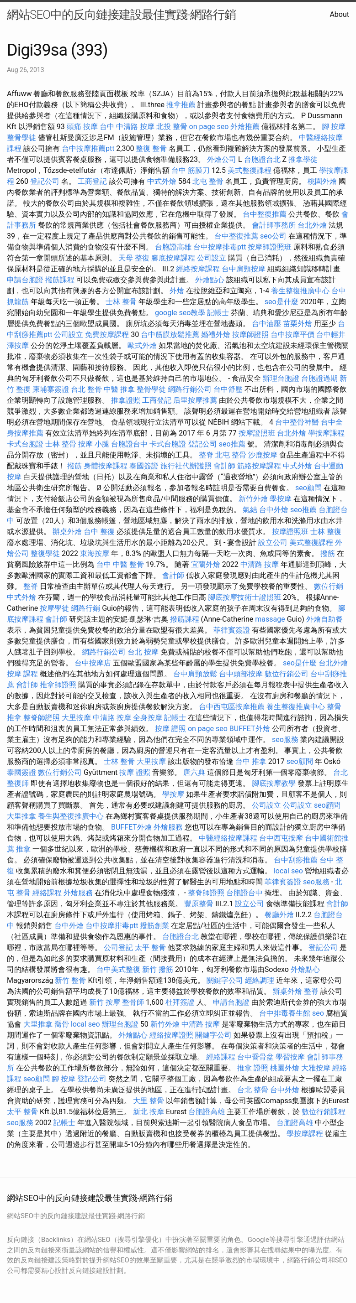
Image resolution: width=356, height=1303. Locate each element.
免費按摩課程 (107, 334)
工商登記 (92, 181)
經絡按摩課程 (198, 269)
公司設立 (211, 258)
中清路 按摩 (259, 564)
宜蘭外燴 (205, 564)
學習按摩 (290, 1057)
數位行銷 (328, 586)
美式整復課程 (249, 170)
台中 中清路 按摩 (127, 126)
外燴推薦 (245, 126)
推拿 (23, 849)
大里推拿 (21, 816)
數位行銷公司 (286, 674)
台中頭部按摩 (241, 674)
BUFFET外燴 (249, 728)
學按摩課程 (326, 433)
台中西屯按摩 (281, 838)
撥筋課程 (59, 279)
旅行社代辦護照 (186, 466)
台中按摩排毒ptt (219, 247)
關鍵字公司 (225, 980)
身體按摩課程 (106, 466)
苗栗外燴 (297, 323)
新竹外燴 (253, 498)
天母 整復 (133, 258)
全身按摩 (147, 717)
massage (270, 619)
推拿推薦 (181, 104)
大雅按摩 (315, 1068)
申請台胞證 (25, 279)
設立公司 (272, 542)
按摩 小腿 (93, 444)
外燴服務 (168, 827)
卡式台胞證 (25, 444)
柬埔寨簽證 (50, 389)
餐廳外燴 (279, 914)
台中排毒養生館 (284, 1013)
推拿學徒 (303, 159)
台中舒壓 (228, 389)
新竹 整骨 (70, 980)
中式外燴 (161, 181)
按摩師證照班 (270, 247)
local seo (288, 871)
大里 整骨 (148, 1100)
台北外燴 (312, 225)
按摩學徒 (54, 608)
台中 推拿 (250, 761)
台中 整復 (99, 531)
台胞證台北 (262, 159)
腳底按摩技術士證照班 (244, 597)
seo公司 (273, 236)
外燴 (177, 290)
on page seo (209, 126)
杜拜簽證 (180, 1002)
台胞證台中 (129, 444)
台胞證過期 (319, 378)
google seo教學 (180, 312)
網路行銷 (85, 608)
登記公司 (44, 181)
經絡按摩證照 (171, 1035)
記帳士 (218, 312)
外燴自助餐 (324, 619)
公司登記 (118, 947)
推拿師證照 (58, 684)
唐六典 (194, 772)
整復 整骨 (151, 148)
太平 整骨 (150, 947)
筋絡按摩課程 (259, 466)
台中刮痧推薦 (296, 860)
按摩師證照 (250, 334)
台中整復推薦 (265, 214)
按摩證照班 (257, 433)
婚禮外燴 (215, 334)
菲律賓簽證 (231, 630)
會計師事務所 (274, 225)
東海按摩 (94, 553)
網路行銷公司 (190, 389)
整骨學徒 (21, 137)
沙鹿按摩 (262, 455)
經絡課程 (47, 892)
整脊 (206, 455)
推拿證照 (125, 400)
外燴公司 (221, 159)
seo (318, 1013)
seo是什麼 (281, 301)
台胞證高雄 (173, 247)
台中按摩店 (92, 663)
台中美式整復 (118, 969)
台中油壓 (266, 323)
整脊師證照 (41, 717)
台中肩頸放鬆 (195, 674)
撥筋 (74, 466)
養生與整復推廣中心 (71, 816)
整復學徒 (45, 553)
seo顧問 (308, 487)
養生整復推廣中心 (300, 290)
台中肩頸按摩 (244, 269)
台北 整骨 (86, 389)
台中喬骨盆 (255, 1057)
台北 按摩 (143, 652)
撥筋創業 (154, 925)
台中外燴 (273, 509)
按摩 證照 (170, 728)
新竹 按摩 (104, 1002)
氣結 (250, 509)
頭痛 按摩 (82, 126)
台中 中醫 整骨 (120, 564)
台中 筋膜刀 (190, 170)
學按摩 (281, 498)
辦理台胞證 (281, 378)
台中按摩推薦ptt (88, 148)
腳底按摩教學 (274, 783)
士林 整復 (325, 531)
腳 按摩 (333, 126)
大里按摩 (76, 717)
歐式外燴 (142, 345)
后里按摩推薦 (195, 400)
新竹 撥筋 (157, 969)
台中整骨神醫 (297, 422)
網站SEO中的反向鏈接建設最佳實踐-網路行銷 (121, 14)
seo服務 (285, 739)
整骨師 (133, 1002)
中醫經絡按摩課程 (228, 838)
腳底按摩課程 (173, 258)
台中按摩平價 (292, 334)
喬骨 (61, 1024)
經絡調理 (259, 980)
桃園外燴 (322, 181)
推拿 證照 (252, 1068)
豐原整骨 (198, 903)
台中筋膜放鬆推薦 (170, 334)
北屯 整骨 (207, 181)
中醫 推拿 (119, 389)
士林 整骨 (121, 301)
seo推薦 (232, 444)
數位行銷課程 (323, 1111)
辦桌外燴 (67, 531)
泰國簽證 (144, 466)
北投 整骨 (171, 126)
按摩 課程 (22, 674)
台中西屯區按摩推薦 (232, 706)
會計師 (224, 466)
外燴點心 (209, 279)
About (339, 14)
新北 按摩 (148, 1111)
